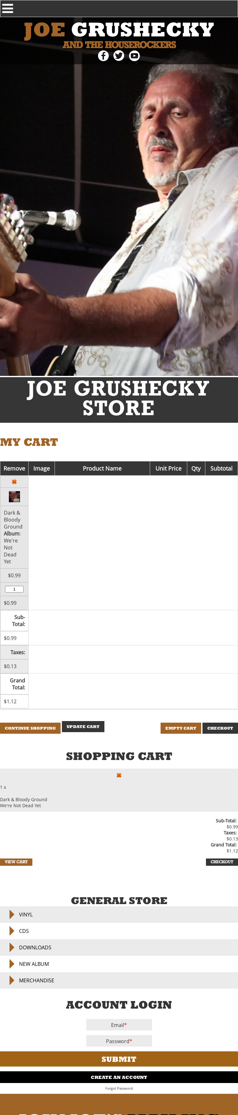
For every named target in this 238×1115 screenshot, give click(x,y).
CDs (24, 931)
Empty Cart (180, 728)
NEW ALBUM (34, 963)
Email (117, 1025)
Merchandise (36, 980)
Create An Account (119, 1077)
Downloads (35, 947)
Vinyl (26, 914)
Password (117, 1041)
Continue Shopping (30, 728)
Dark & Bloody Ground (13, 519)
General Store (119, 900)
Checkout (220, 728)
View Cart (16, 862)
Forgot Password (119, 1088)
